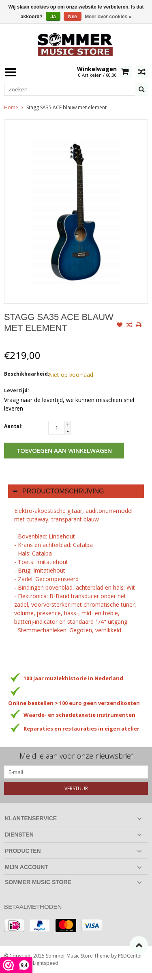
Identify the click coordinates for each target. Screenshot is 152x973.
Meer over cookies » (108, 16)
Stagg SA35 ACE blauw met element (66, 107)
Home (11, 107)
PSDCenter (130, 955)
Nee (72, 16)
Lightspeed (45, 963)
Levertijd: (16, 390)
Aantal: (13, 426)
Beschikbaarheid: (24, 373)
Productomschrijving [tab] (58, 491)
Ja (53, 16)
